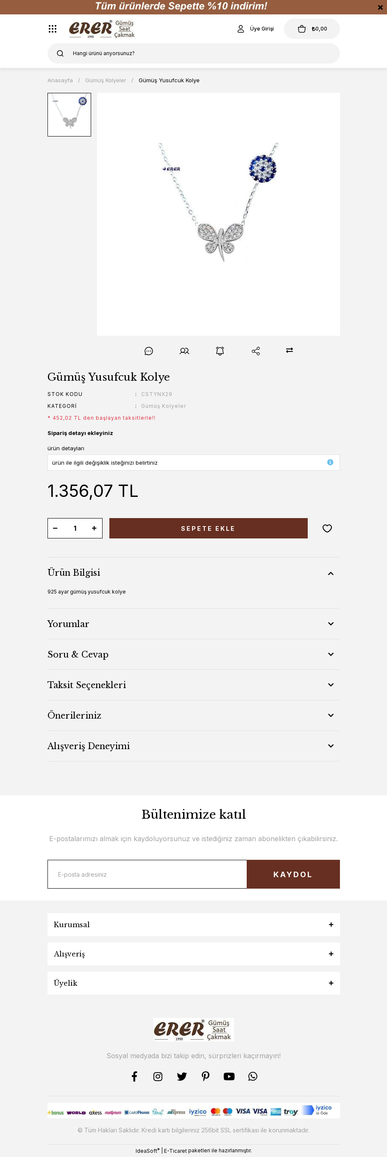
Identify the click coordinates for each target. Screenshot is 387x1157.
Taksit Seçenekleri (86, 685)
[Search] (193, 53)
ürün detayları (65, 448)
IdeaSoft (147, 1150)
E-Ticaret (175, 1151)
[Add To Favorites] (327, 528)
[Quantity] (75, 528)
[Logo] (103, 29)
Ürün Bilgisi (73, 573)
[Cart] (312, 29)
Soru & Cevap (78, 655)
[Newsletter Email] (193, 874)
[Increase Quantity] (94, 528)
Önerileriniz (74, 716)
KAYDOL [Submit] (293, 874)
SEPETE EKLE (208, 528)
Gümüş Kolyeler (163, 406)
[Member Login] (255, 29)
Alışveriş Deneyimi (88, 746)
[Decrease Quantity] (55, 528)
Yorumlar (68, 624)
